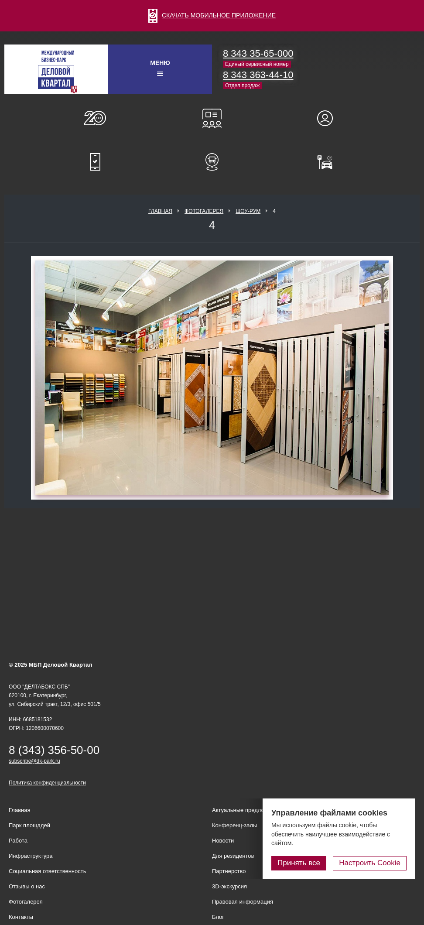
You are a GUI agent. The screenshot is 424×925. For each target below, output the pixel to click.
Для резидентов (329, 118)
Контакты (21, 917)
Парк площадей (29, 825)
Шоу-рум (248, 211)
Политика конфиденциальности (47, 783)
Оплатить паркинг (329, 162)
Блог (218, 917)
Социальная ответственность (47, 871)
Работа (18, 840)
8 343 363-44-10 (258, 74)
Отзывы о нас (27, 886)
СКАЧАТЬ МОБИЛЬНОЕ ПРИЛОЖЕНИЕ (212, 15)
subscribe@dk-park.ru (34, 761)
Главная (160, 211)
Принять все (298, 863)
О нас (95, 118)
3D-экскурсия (229, 886)
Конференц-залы (212, 118)
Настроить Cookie (369, 863)
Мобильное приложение (95, 162)
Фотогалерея (204, 211)
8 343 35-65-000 (258, 53)
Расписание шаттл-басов (212, 162)
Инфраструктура (30, 856)
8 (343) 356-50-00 (54, 750)
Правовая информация (242, 901)
